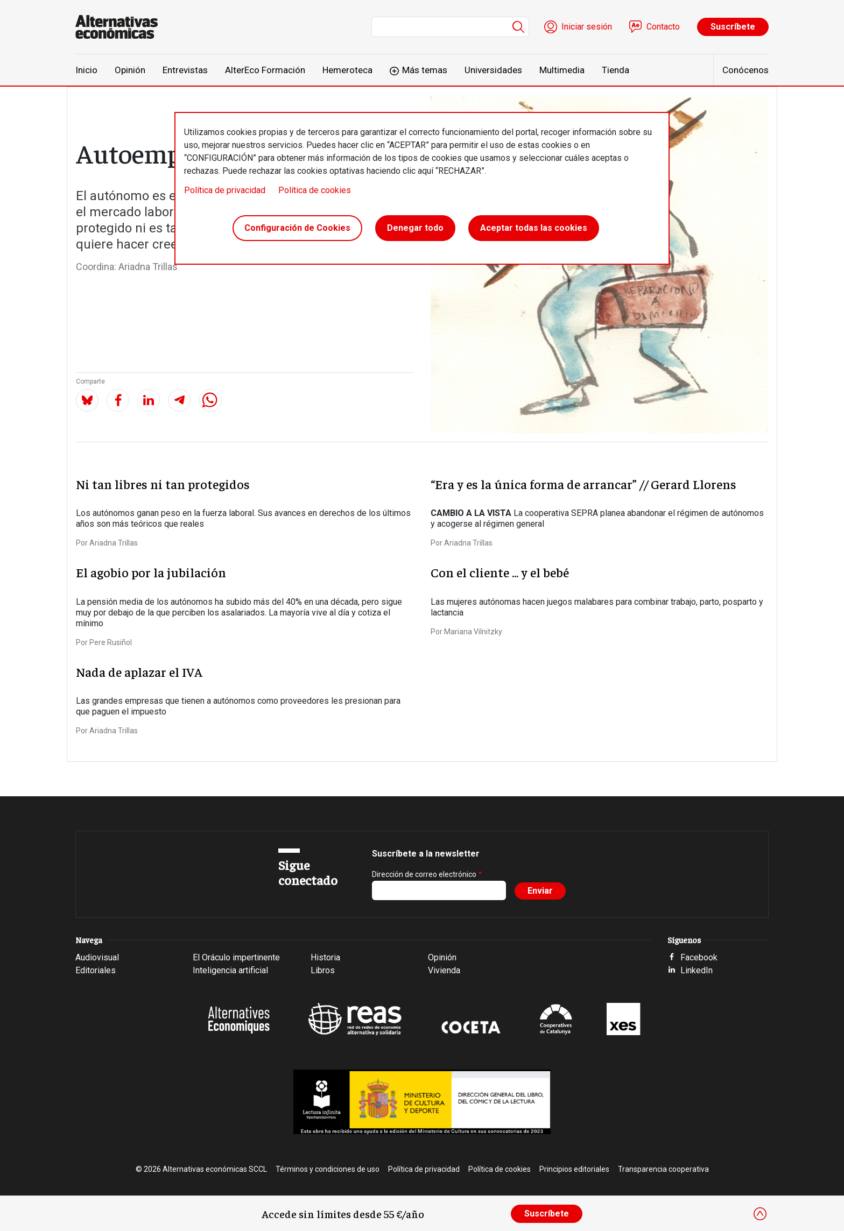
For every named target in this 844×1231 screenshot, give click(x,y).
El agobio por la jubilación (151, 572)
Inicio (86, 70)
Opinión (130, 70)
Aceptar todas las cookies (533, 228)
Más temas (424, 70)
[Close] (760, 1213)
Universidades (493, 70)
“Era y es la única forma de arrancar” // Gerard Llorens (583, 484)
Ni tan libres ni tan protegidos (163, 484)
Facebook (699, 957)
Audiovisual (97, 957)
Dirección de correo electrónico (424, 874)
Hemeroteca (347, 70)
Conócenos (745, 70)
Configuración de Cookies (297, 228)
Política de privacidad (224, 190)
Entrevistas (185, 70)
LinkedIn (696, 970)
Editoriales (95, 970)
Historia (325, 957)
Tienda (615, 70)
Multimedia (562, 70)
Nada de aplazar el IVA (139, 671)
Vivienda (444, 970)
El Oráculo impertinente (236, 957)
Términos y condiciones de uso (327, 1169)
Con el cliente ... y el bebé (500, 572)
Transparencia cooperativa (663, 1169)
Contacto (663, 27)
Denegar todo (415, 228)
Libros (323, 970)
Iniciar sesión (586, 27)
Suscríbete (733, 27)
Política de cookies (314, 190)
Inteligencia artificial (230, 970)
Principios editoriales (574, 1169)
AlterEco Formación (265, 70)
